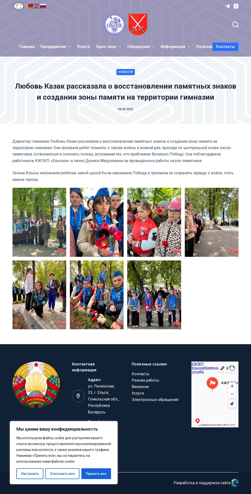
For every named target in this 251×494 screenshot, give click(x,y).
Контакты (225, 46)
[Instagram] (236, 6)
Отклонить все (62, 474)
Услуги (83, 46)
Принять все (96, 474)
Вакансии (140, 386)
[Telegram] (227, 6)
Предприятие (56, 47)
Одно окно (109, 47)
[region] (64, 452)
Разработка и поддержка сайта (206, 483)
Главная (26, 46)
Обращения (141, 47)
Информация (176, 47)
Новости (125, 72)
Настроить (30, 474)
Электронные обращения (155, 399)
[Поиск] (235, 25)
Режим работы (145, 380)
